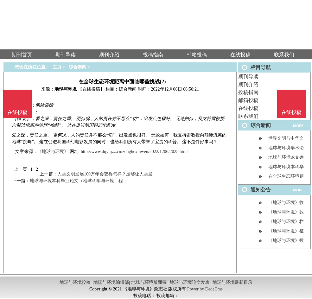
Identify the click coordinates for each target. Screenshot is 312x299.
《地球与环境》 (52, 151)
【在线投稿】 (91, 89)
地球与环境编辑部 (111, 282)
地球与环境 (65, 89)
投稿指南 (248, 92)
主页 (57, 67)
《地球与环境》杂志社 (145, 289)
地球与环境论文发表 (190, 282)
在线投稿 (248, 108)
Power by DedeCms (205, 289)
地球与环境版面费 (149, 282)
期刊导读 (248, 76)
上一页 (20, 169)
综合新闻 (77, 67)
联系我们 (248, 116)
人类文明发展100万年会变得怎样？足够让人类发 (105, 174)
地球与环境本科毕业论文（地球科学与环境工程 (76, 180)
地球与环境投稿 (75, 282)
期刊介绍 (248, 84)
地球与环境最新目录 (232, 282)
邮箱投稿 (248, 100)
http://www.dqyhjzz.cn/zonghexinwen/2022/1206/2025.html (134, 151)
